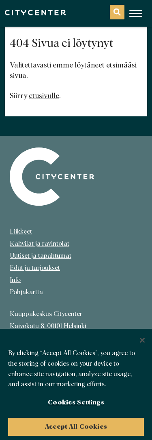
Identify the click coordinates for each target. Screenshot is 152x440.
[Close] (142, 343)
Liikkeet (21, 231)
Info (15, 280)
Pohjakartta (26, 292)
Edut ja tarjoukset (35, 268)
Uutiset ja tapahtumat (40, 256)
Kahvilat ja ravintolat (39, 243)
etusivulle (44, 96)
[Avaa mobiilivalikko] (135, 13)
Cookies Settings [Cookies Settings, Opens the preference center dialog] (76, 404)
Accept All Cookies (76, 428)
